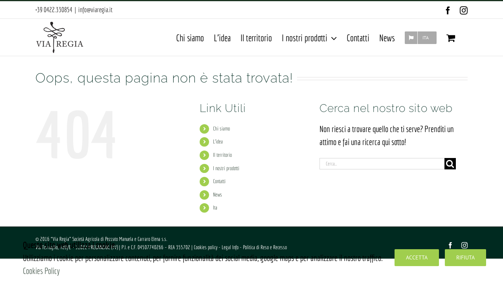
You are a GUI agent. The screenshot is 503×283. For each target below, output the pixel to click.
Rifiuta (465, 257)
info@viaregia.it (95, 10)
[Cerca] (450, 163)
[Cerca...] (381, 163)
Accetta (417, 257)
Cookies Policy (41, 271)
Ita (215, 207)
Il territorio (222, 155)
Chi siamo (221, 128)
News (217, 194)
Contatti (219, 181)
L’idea (218, 141)
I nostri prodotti (226, 168)
